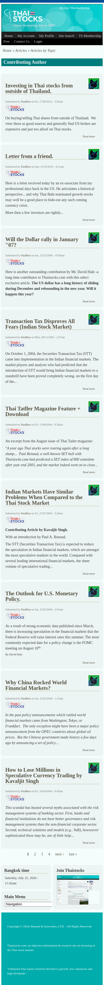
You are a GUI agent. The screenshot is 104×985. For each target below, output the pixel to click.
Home (9, 36)
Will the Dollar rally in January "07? (41, 242)
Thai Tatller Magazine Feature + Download (42, 411)
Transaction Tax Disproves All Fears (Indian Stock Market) (40, 324)
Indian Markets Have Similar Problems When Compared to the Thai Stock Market (44, 497)
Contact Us (22, 41)
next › (59, 854)
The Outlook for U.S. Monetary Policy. (41, 596)
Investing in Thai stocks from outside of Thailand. (39, 88)
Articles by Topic (42, 51)
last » (73, 854)
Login (38, 41)
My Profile (46, 36)
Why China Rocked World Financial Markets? (36, 685)
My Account (26, 36)
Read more (89, 136)
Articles (21, 51)
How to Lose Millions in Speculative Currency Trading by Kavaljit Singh (43, 775)
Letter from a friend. (29, 156)
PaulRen (26, 101)
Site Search (66, 36)
